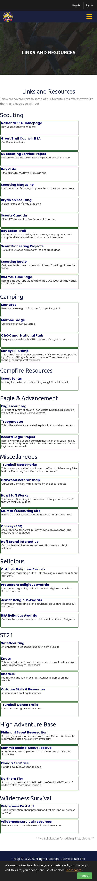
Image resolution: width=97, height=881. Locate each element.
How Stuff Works (39, 498)
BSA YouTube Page (39, 280)
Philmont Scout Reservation (39, 735)
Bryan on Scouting (39, 202)
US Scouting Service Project (39, 155)
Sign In (89, 5)
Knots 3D (39, 677)
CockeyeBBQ (39, 529)
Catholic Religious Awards (39, 572)
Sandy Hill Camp (39, 355)
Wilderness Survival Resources (39, 823)
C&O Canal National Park (39, 337)
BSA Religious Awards (39, 617)
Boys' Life (39, 171)
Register (77, 5)
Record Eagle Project (39, 441)
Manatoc (39, 306)
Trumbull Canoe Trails (39, 706)
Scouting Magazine (39, 186)
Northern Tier (39, 781)
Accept (85, 876)
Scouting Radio (39, 264)
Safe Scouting (39, 645)
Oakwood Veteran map (39, 482)
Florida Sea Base (39, 765)
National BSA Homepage (39, 125)
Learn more (73, 870)
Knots (39, 661)
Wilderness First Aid (39, 809)
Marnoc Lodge (39, 322)
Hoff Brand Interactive (39, 544)
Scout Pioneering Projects (39, 248)
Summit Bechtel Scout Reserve (39, 751)
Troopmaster (39, 423)
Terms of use (70, 859)
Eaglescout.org (39, 409)
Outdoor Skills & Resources (39, 691)
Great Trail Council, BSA (39, 140)
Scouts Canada (39, 217)
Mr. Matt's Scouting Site (39, 512)
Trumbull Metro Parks (39, 467)
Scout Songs (39, 380)
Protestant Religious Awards (39, 587)
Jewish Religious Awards (39, 603)
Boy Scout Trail (39, 234)
